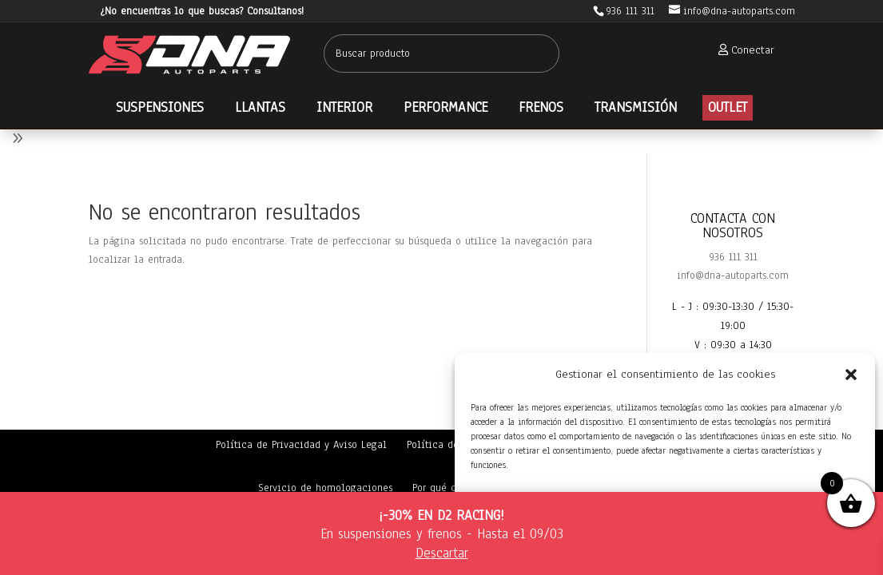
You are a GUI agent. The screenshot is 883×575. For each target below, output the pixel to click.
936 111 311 (733, 257)
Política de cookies (452, 445)
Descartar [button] (442, 553)
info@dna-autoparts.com (733, 275)
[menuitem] (741, 49)
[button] (851, 375)
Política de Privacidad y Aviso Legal (301, 445)
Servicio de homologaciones (325, 488)
